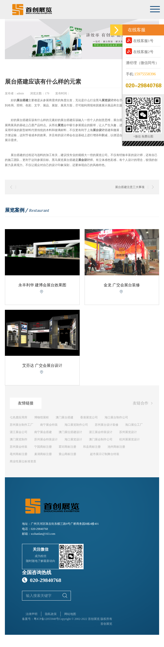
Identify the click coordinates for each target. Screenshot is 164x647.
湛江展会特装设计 (100, 432)
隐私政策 (51, 614)
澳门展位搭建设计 (70, 432)
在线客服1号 (139, 40)
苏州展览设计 (128, 432)
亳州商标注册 (18, 454)
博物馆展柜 (41, 417)
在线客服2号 (139, 51)
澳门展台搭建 (64, 417)
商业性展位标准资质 (23, 461)
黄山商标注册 (67, 454)
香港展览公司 (89, 417)
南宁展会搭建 (43, 432)
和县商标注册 (92, 446)
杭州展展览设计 (129, 439)
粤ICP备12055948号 (46, 619)
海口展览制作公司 (76, 424)
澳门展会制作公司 (100, 439)
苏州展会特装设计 (46, 439)
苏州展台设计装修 (106, 424)
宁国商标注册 (43, 446)
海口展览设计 (73, 439)
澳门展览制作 (18, 439)
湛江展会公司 (18, 432)
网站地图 (70, 614)
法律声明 (31, 614)
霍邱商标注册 (67, 446)
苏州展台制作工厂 (21, 424)
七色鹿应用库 (18, 417)
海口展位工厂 (134, 424)
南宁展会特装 (49, 424)
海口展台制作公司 (116, 417)
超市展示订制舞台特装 (104, 454)
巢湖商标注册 (43, 454)
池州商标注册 (116, 446)
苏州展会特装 (18, 446)
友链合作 (143, 403)
